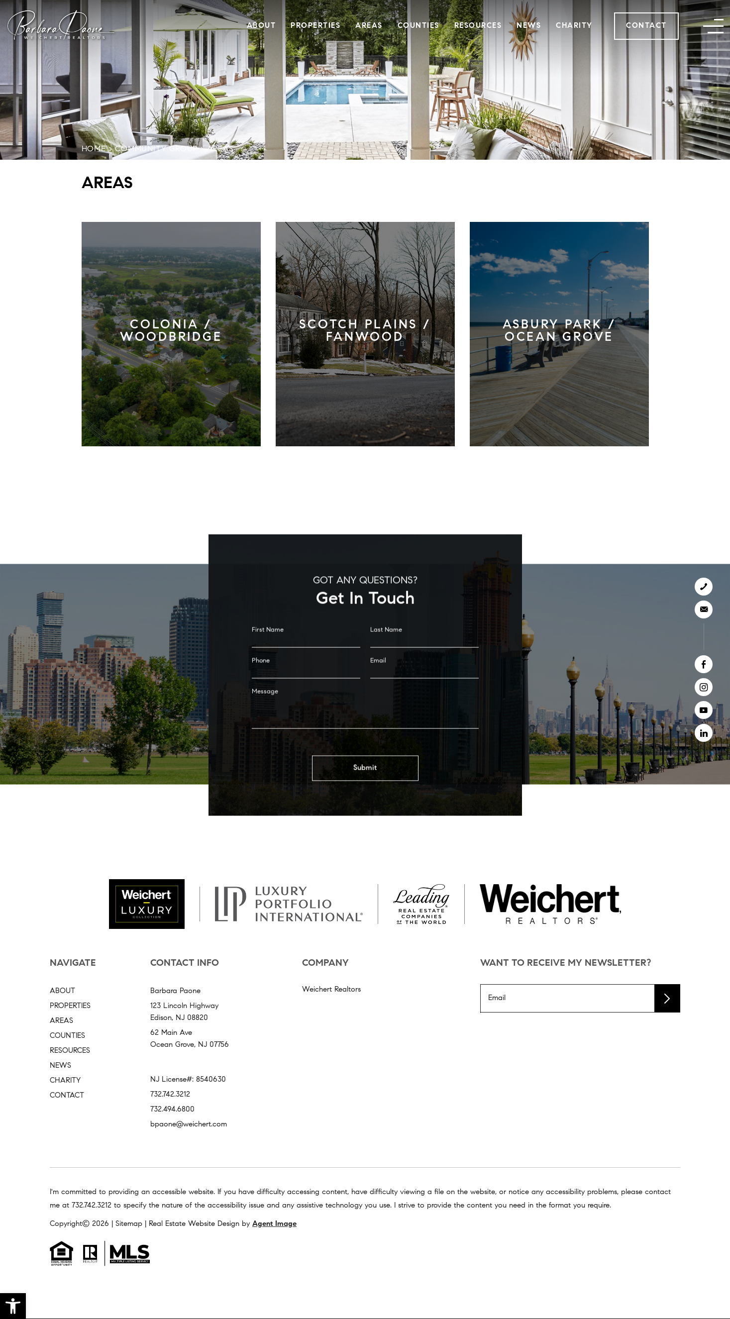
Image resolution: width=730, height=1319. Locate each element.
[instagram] (704, 687)
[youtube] (704, 710)
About (261, 26)
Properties (315, 26)
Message (265, 709)
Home (94, 149)
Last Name (386, 647)
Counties (418, 26)
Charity (574, 26)
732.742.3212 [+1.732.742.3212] (170, 1095)
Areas (369, 26)
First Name (268, 647)
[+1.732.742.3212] (704, 587)
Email (378, 678)
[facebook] (704, 664)
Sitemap (128, 1224)
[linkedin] (704, 733)
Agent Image (274, 1224)
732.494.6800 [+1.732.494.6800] (172, 1110)
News (529, 26)
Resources (478, 26)
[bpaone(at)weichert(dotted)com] (704, 609)
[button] (13, 1306)
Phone (261, 678)
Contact (646, 26)
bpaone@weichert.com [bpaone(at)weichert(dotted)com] (188, 1124)
